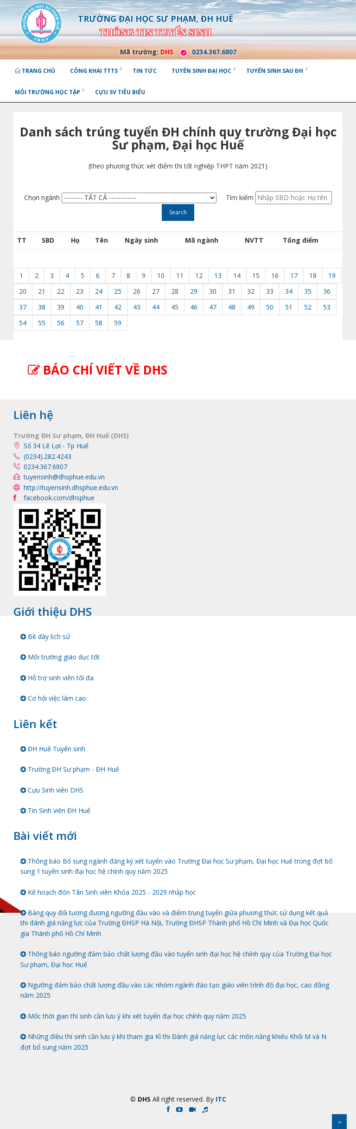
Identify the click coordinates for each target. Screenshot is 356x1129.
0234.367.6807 (205, 51)
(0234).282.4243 (47, 456)
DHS (166, 51)
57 (79, 322)
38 (41, 307)
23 (79, 291)
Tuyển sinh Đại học (201, 71)
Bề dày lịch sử (45, 636)
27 (155, 291)
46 (193, 307)
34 (288, 291)
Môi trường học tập (47, 92)
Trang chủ (35, 71)
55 (41, 322)
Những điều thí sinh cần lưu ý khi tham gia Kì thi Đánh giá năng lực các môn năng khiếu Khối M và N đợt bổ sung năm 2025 (173, 1041)
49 (250, 307)
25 (117, 291)
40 (79, 307)
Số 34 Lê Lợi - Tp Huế (56, 445)
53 (327, 307)
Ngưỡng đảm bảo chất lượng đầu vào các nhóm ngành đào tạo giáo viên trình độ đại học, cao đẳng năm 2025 (174, 990)
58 (98, 322)
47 (212, 307)
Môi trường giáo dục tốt (60, 656)
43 (136, 307)
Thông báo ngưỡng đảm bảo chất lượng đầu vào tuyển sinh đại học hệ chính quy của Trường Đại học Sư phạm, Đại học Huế (176, 958)
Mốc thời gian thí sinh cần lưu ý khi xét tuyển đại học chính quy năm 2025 (133, 1016)
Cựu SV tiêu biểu (120, 92)
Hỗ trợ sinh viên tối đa (57, 677)
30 (212, 291)
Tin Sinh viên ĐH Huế (55, 810)
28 (174, 291)
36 (327, 291)
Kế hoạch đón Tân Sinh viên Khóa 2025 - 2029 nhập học (108, 892)
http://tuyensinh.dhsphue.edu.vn (71, 487)
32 (250, 291)
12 (199, 275)
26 (136, 291)
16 (275, 275)
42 (117, 307)
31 (231, 291)
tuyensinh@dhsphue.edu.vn (64, 476)
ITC (221, 1099)
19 (332, 275)
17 (294, 275)
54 (22, 322)
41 (98, 307)
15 (256, 275)
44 (155, 307)
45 (174, 307)
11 (180, 275)
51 (288, 307)
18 (313, 275)
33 (269, 291)
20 (22, 291)
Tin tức (145, 71)
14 (237, 275)
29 (193, 291)
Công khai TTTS (94, 71)
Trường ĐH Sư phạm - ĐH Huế (69, 769)
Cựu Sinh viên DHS (51, 790)
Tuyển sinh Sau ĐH (274, 71)
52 (308, 307)
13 (218, 275)
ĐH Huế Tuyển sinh (52, 748)
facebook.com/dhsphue (59, 497)
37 (22, 307)
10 (161, 275)
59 (117, 322)
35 (308, 291)
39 (60, 307)
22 (60, 291)
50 (269, 307)
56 (60, 322)
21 (41, 291)
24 (98, 291)
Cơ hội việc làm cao (53, 698)
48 (231, 307)
